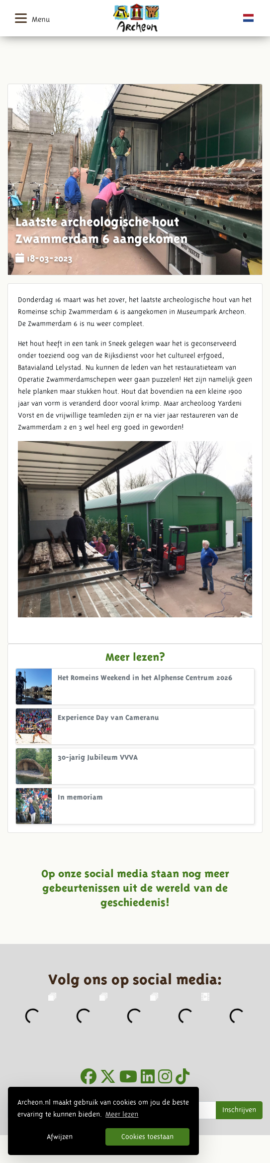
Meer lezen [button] (121, 1114)
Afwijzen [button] (60, 1137)
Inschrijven (239, 1110)
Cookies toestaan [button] (147, 1137)
